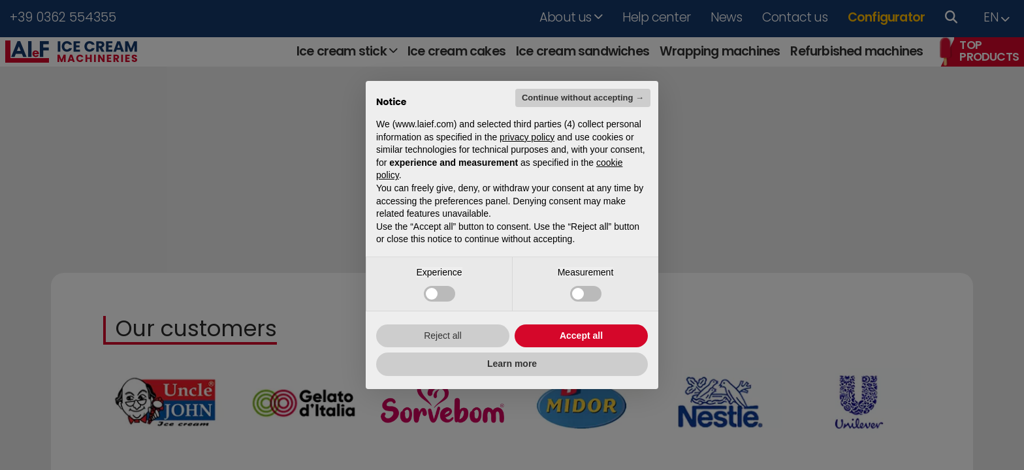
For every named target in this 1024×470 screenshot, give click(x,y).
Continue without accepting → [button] (583, 97)
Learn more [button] (512, 363)
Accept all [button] (581, 335)
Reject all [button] (443, 335)
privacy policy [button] (527, 137)
